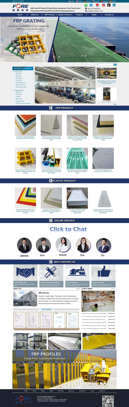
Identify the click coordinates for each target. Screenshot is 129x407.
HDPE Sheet (19, 99)
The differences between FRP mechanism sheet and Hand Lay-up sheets (94, 325)
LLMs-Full (102, 391)
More (115, 104)
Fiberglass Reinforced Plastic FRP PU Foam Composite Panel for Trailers (103, 138)
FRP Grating (19, 78)
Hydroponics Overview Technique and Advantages (93, 319)
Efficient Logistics (98, 282)
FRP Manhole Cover (21, 84)
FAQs (43, 391)
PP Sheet (18, 96)
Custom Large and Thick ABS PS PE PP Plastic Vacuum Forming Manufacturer (103, 211)
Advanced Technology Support (50, 282)
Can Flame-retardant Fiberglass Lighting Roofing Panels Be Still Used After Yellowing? (94, 322)
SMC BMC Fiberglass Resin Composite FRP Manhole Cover (103, 170)
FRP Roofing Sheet (20, 82)
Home (26, 391)
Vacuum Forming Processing (23, 103)
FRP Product (18, 72)
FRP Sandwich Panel (21, 87)
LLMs (92, 391)
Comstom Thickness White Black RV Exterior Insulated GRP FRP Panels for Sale (77, 138)
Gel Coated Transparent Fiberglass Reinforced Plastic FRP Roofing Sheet (77, 171)
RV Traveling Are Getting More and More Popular (94, 316)
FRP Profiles (19, 80)
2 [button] (63, 387)
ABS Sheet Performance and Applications (94, 313)
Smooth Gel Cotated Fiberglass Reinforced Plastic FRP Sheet (25, 137)
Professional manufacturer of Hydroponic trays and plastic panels (106, 82)
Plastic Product (19, 90)
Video (51, 391)
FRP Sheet (18, 73)
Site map (60, 391)
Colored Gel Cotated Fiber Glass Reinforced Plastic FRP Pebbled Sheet (51, 138)
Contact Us (82, 391)
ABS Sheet (18, 92)
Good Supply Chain (20, 282)
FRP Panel (18, 76)
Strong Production (72, 282)
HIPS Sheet (19, 94)
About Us (71, 391)
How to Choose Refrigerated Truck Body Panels (94, 328)
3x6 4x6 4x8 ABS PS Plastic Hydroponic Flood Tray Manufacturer (77, 211)
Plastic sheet (106, 102)
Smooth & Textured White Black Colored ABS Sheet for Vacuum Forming (25, 211)
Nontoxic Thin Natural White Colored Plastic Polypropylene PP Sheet (51, 211)
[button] (126, 40)
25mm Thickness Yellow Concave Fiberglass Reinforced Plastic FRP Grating (25, 171)
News (34, 391)
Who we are (43, 293)
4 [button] (68, 387)
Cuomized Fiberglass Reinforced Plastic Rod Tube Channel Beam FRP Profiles (51, 171)
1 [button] (60, 387)
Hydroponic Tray (20, 101)
